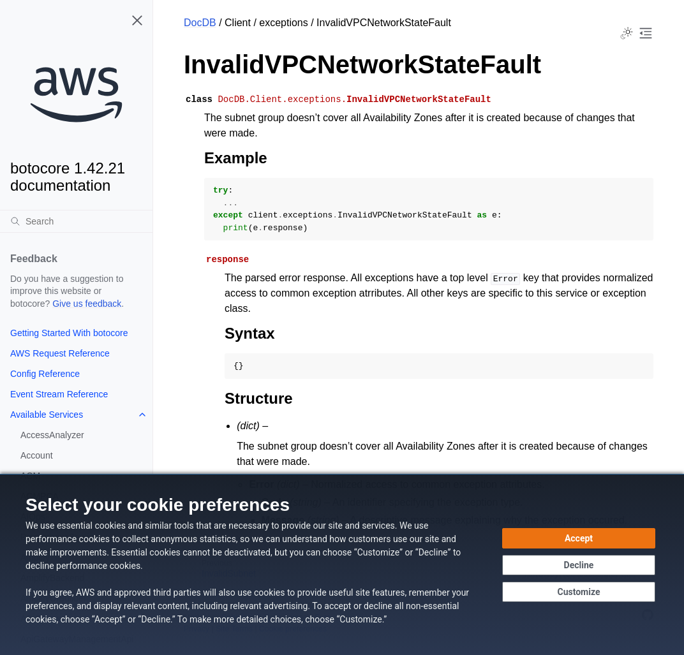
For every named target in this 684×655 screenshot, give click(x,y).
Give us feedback (86, 303)
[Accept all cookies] (578, 538)
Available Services (46, 414)
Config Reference (45, 374)
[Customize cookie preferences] (578, 592)
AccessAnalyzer (52, 435)
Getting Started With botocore (69, 333)
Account (36, 455)
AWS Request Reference (60, 353)
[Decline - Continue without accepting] (578, 565)
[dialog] (342, 564)
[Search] (76, 221)
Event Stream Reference (59, 394)
